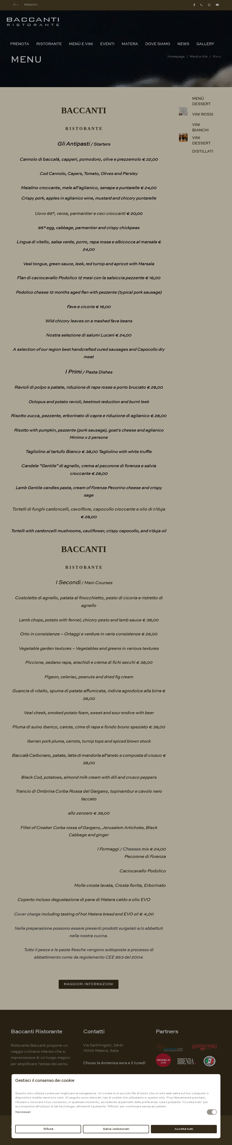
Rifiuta (48, 1129)
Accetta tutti (183, 1129)
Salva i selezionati (116, 1129)
